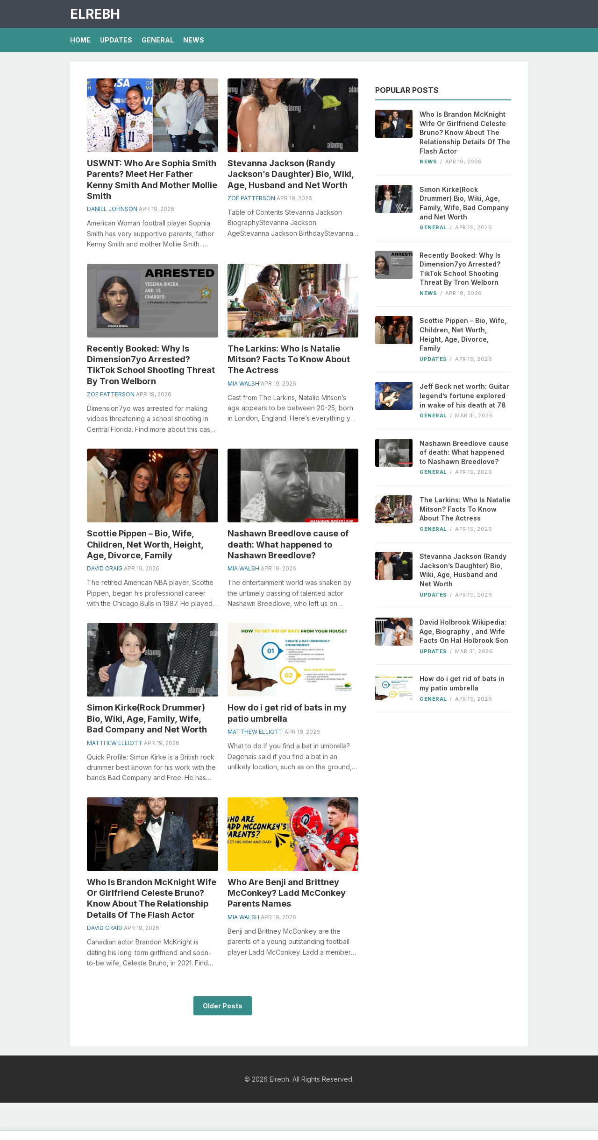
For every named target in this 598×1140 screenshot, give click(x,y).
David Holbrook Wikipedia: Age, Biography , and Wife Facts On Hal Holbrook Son (464, 631)
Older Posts (222, 1006)
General (158, 40)
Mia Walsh (243, 383)
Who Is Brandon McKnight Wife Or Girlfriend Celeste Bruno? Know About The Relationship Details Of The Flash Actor (465, 132)
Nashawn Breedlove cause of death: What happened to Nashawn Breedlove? (288, 544)
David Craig (104, 568)
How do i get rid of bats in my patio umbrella (462, 683)
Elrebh (95, 14)
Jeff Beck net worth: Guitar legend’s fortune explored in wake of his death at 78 (464, 395)
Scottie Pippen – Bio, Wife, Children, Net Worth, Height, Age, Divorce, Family (145, 544)
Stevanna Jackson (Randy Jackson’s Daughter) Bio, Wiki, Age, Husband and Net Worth (291, 174)
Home (80, 40)
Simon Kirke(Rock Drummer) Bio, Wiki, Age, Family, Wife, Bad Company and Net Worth (147, 718)
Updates (116, 40)
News (193, 40)
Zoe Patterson (251, 198)
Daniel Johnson (112, 208)
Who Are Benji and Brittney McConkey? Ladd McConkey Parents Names (287, 893)
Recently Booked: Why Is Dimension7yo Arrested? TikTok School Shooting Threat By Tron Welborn (460, 269)
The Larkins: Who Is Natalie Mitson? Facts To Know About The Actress (289, 359)
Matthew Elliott (114, 742)
